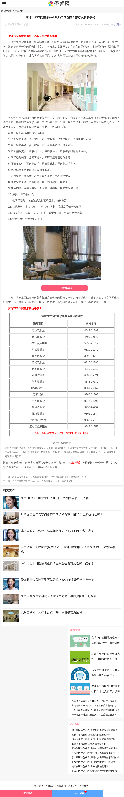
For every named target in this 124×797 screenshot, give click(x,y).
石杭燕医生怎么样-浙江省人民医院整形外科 (93, 753)
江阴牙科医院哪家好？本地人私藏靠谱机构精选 (95, 710)
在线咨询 (67, 288)
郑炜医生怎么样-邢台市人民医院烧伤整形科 (93, 739)
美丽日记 (49, 786)
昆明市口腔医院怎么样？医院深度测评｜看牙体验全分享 (105, 643)
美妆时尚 (83, 786)
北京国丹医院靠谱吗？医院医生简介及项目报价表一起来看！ (60, 596)
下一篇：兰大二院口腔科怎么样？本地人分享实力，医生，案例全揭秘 (38, 481)
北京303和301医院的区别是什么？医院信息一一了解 (55, 498)
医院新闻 (19, 10)
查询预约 (25, 794)
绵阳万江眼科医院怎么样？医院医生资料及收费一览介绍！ (58, 563)
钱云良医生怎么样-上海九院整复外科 (90, 766)
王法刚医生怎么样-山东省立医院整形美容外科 (95, 748)
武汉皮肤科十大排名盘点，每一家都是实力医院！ (53, 612)
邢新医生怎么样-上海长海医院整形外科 (91, 734)
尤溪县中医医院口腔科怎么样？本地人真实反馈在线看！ (105, 691)
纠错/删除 (116, 24)
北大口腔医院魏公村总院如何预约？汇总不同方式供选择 (57, 530)
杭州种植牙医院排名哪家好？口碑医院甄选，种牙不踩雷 (105, 659)
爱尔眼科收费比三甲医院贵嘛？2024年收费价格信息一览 (57, 579)
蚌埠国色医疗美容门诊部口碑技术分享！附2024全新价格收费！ (62, 514)
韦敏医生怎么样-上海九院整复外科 (89, 744)
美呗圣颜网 (7, 10)
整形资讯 (38, 786)
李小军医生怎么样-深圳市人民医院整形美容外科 (96, 757)
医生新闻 (72, 786)
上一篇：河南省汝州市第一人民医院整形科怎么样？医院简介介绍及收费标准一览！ (45, 477)
